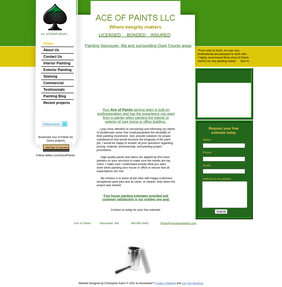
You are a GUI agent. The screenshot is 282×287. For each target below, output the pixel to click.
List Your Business (192, 283)
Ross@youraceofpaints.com (179, 223)
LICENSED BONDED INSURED (135, 35)
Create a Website (166, 283)
